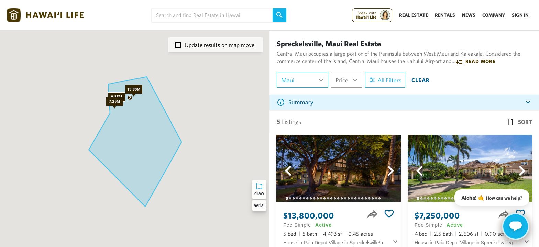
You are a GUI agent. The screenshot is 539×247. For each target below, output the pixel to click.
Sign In (520, 15)
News (468, 15)
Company (493, 15)
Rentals (445, 15)
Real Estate (413, 15)
